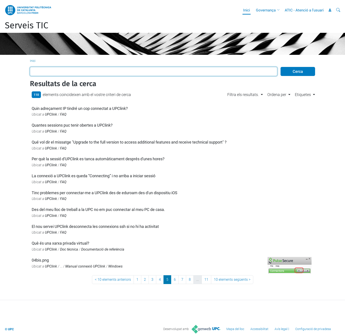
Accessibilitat (259, 329)
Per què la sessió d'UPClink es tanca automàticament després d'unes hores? (98, 159)
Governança (266, 10)
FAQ (63, 114)
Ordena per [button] (276, 94)
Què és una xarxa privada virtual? (60, 243)
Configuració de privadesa (313, 329)
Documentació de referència (102, 249)
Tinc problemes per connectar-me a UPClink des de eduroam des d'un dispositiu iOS (104, 192)
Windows (115, 266)
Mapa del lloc (235, 329)
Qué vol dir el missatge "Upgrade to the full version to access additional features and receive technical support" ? (129, 142)
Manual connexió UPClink (85, 266)
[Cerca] (338, 10)
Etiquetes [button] (303, 94)
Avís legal (281, 329)
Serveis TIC (26, 25)
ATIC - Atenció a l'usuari (304, 10)
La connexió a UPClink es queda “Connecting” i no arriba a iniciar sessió (93, 176)
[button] (279, 10)
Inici (246, 10)
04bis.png (40, 260)
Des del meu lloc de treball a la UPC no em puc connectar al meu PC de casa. (98, 209)
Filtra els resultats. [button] (243, 94)
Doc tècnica (69, 249)
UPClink (51, 114)
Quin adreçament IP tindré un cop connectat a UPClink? (80, 108)
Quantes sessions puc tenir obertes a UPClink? (72, 125)
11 (206, 279)
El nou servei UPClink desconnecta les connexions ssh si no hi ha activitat (95, 226)
